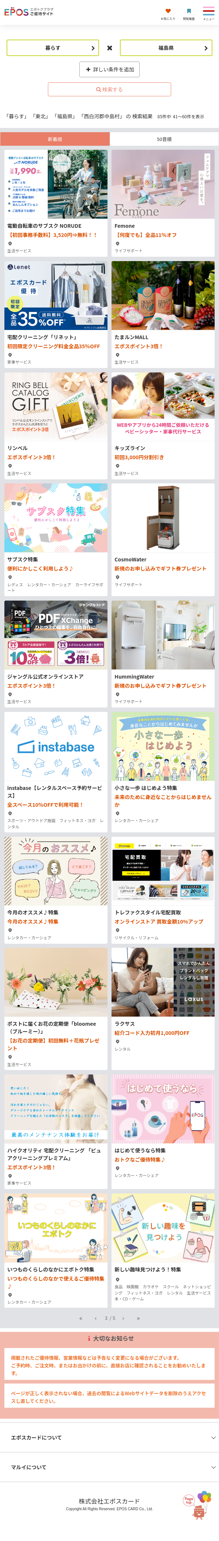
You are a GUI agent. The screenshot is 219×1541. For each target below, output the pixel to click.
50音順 (164, 138)
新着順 (55, 138)
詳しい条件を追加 (109, 69)
